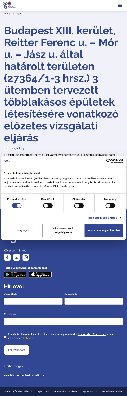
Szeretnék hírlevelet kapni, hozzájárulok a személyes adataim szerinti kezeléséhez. (61, 336)
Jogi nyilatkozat (89, 391)
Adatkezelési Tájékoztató (92, 334)
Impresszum (43, 391)
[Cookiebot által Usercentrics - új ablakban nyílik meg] (108, 161)
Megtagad (23, 230)
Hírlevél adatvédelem (112, 391)
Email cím (10, 314)
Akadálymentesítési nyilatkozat (24, 375)
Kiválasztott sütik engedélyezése (63, 230)
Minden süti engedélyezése (104, 230)
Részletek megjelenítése (102, 217)
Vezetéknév (11, 294)
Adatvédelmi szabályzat (65, 391)
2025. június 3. (17, 148)
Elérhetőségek (13, 366)
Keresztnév (70, 294)
